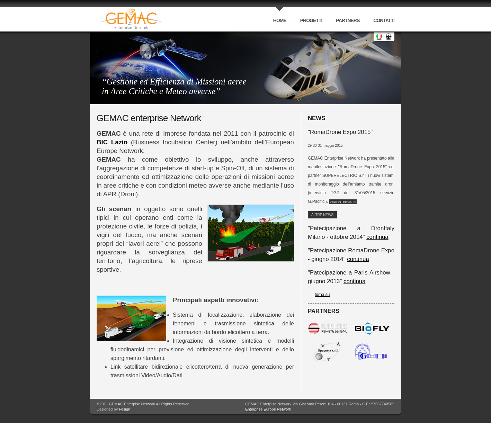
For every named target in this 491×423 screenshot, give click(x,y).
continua (377, 237)
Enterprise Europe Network (268, 409)
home (279, 20)
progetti (311, 20)
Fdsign (124, 409)
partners (347, 20)
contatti (383, 20)
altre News (322, 215)
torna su (322, 294)
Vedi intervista (343, 202)
